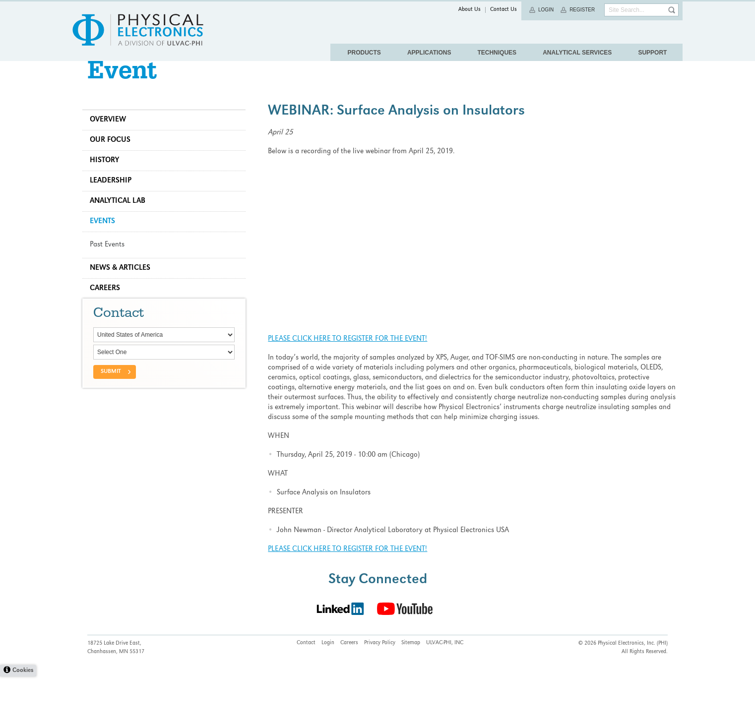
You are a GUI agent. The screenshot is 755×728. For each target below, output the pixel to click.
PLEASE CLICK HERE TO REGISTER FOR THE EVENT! (350, 359)
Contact (306, 695)
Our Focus (115, 160)
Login (546, 9)
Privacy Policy (379, 695)
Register (582, 9)
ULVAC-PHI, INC (444, 695)
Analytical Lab (122, 221)
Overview (113, 140)
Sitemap (410, 695)
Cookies (22, 722)
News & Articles (125, 288)
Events (107, 241)
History (109, 180)
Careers (110, 308)
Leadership (115, 201)
